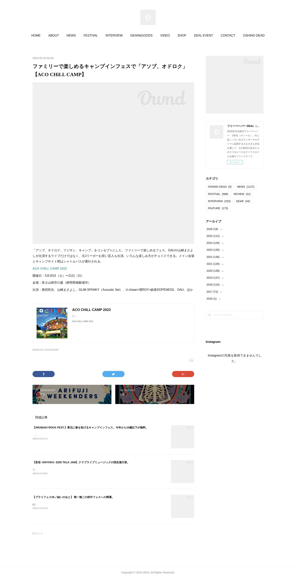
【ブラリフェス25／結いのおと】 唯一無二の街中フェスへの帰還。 (73, 497)
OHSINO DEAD (220, 186)
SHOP (182, 35)
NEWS (71, 35)
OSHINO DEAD (254, 35)
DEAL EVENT (203, 35)
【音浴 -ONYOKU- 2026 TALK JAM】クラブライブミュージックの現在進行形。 (81, 462)
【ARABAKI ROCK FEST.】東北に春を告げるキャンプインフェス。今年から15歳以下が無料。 (90, 427)
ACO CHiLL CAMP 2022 (50, 268)
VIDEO (165, 35)
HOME (36, 35)
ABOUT (53, 35)
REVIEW (242, 194)
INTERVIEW (114, 35)
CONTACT (228, 35)
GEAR (243, 201)
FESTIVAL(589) (52, 350)
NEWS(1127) (38, 350)
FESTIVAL (91, 35)
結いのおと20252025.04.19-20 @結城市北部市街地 (59, 504)
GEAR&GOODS (141, 35)
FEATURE (218, 208)
